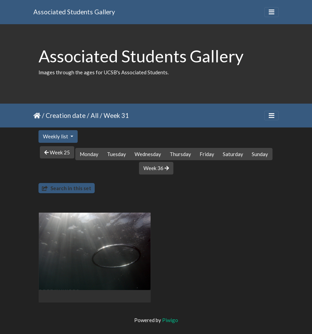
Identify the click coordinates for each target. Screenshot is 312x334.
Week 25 (57, 152)
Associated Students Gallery (74, 12)
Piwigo (170, 320)
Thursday (180, 154)
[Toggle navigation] (271, 12)
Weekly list (56, 136)
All (94, 115)
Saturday (233, 154)
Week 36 (156, 168)
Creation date (65, 115)
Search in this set (66, 188)
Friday (207, 154)
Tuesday (116, 154)
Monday (89, 154)
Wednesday (148, 154)
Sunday (260, 154)
